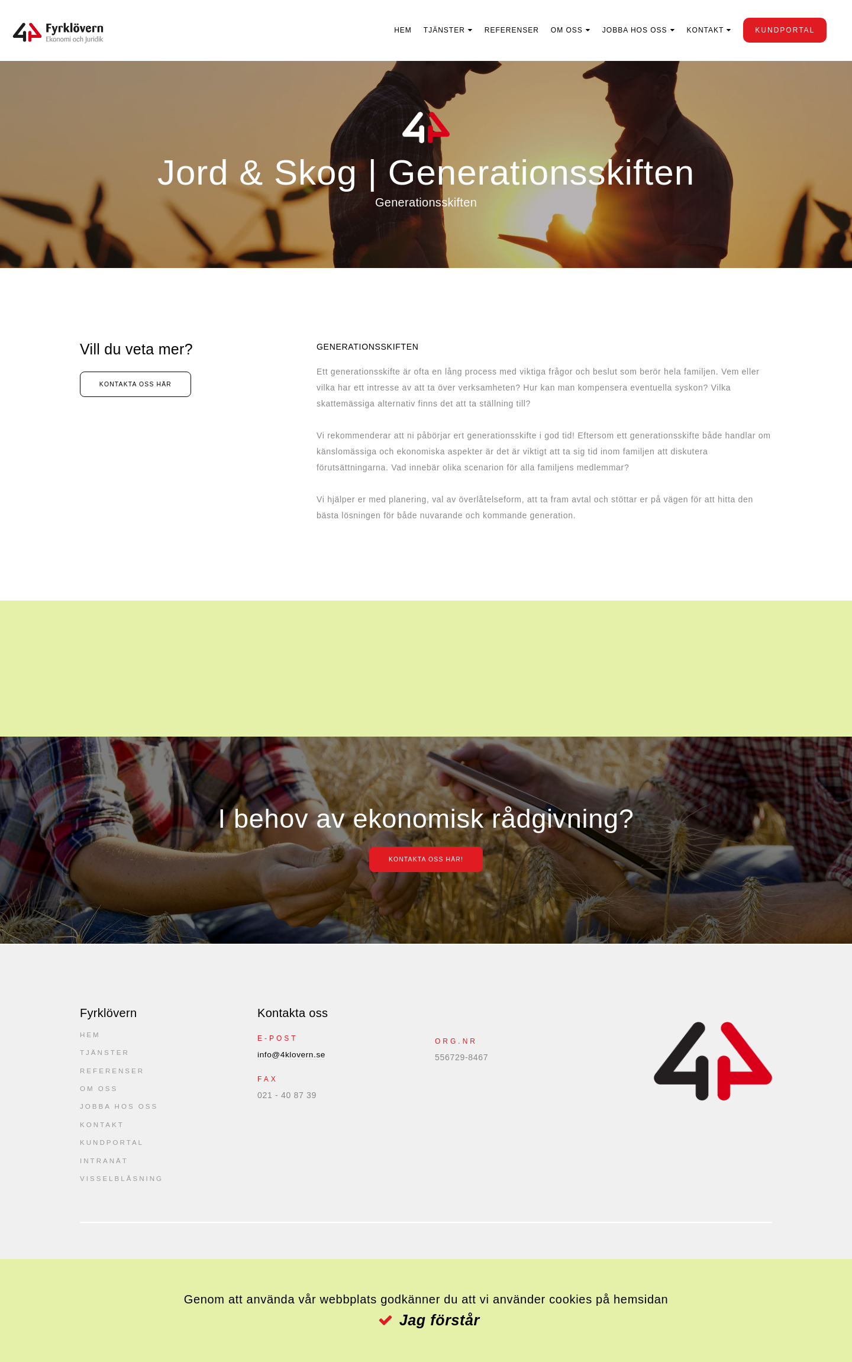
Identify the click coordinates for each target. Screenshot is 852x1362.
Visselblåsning (123, 1187)
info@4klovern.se (292, 1054)
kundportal (778, 30)
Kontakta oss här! (426, 859)
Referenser (504, 30)
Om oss (560, 30)
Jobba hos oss (627, 30)
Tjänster (437, 30)
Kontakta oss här (149, 385)
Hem (396, 30)
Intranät (105, 1168)
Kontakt (698, 30)
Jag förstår (439, 1320)
